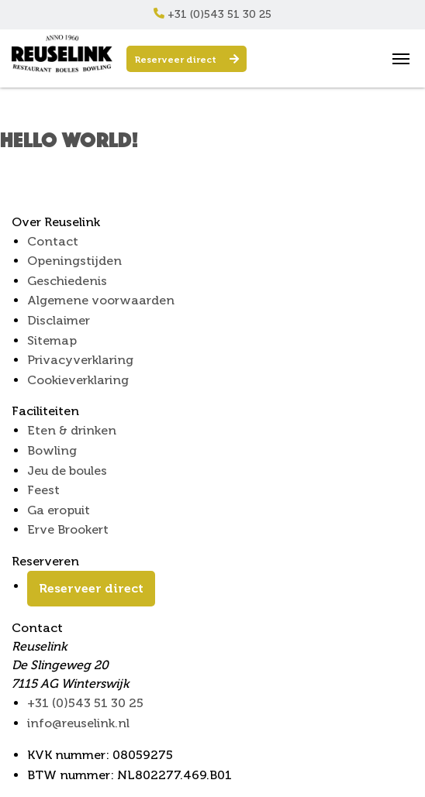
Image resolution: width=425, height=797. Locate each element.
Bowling (52, 450)
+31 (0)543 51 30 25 (212, 14)
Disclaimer (58, 320)
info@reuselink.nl (78, 723)
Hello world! (69, 139)
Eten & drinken (71, 430)
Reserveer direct (186, 59)
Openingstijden (74, 260)
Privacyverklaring (80, 359)
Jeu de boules (67, 470)
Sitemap (52, 340)
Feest (43, 490)
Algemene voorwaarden (100, 300)
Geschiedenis (67, 280)
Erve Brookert (68, 529)
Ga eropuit (58, 510)
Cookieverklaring (78, 380)
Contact (52, 241)
